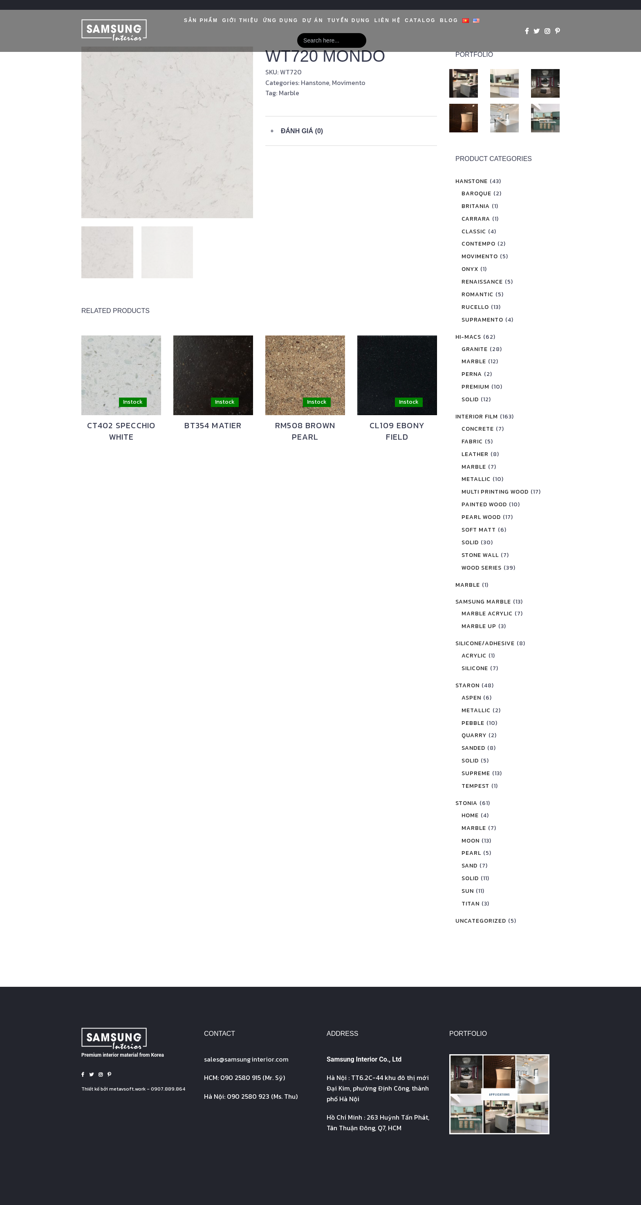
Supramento (482, 319)
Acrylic (474, 655)
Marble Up (479, 626)
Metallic (476, 479)
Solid (470, 399)
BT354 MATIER (213, 425)
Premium (475, 386)
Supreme (476, 773)
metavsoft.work (127, 1089)
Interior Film (476, 416)
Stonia (466, 803)
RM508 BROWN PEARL (305, 431)
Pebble (473, 723)
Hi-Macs (468, 337)
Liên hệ (387, 20)
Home (470, 815)
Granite (475, 349)
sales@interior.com (246, 1059)
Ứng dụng (280, 20)
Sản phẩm (201, 20)
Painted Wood (484, 504)
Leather (475, 454)
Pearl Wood (481, 517)
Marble (289, 93)
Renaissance (482, 281)
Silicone (475, 668)
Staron (467, 685)
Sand (469, 865)
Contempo (478, 243)
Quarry (474, 735)
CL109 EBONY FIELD (397, 431)
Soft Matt (479, 529)
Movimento (348, 82)
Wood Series (482, 567)
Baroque (476, 193)
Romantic (477, 294)
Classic (474, 231)
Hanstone (315, 82)
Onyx (470, 269)
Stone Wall (480, 555)
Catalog (420, 20)
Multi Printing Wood (495, 491)
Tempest (475, 786)
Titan (471, 903)
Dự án (313, 20)
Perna (472, 374)
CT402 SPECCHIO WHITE (121, 431)
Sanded (473, 748)
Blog (449, 20)
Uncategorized (480, 921)
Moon (471, 840)
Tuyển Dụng (348, 20)
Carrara (476, 219)
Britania (476, 206)
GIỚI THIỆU (240, 20)
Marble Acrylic (487, 613)
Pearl (471, 853)
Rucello (475, 307)
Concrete (478, 429)
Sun (468, 891)
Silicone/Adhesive (485, 643)
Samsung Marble (483, 601)
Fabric (472, 441)
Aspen (471, 697)
